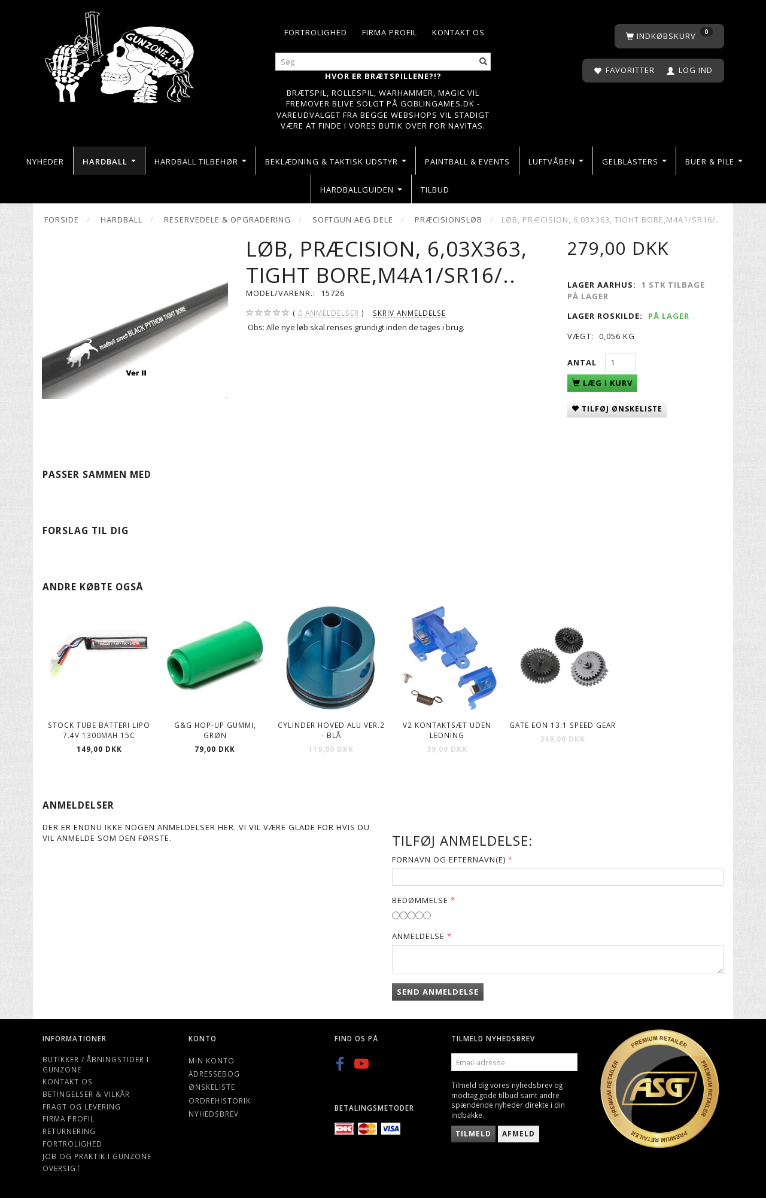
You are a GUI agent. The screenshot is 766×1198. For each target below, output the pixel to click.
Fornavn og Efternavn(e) (449, 859)
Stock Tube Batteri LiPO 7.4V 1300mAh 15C (99, 730)
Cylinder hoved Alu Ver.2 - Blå (331, 730)
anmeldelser (328, 313)
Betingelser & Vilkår (86, 1094)
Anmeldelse (418, 936)
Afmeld (518, 1134)
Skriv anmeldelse (409, 313)
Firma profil (389, 32)
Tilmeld (473, 1134)
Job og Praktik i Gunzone (96, 1156)
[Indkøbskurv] (669, 36)
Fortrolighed (315, 32)
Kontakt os (458, 32)
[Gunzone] (120, 54)
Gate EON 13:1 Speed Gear (562, 725)
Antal (583, 362)
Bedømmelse (420, 900)
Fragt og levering (81, 1106)
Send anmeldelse (438, 991)
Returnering (69, 1131)
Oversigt (61, 1168)
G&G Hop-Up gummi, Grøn (215, 730)
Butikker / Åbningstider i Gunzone (95, 1064)
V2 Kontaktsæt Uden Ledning (447, 730)
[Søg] (483, 62)
